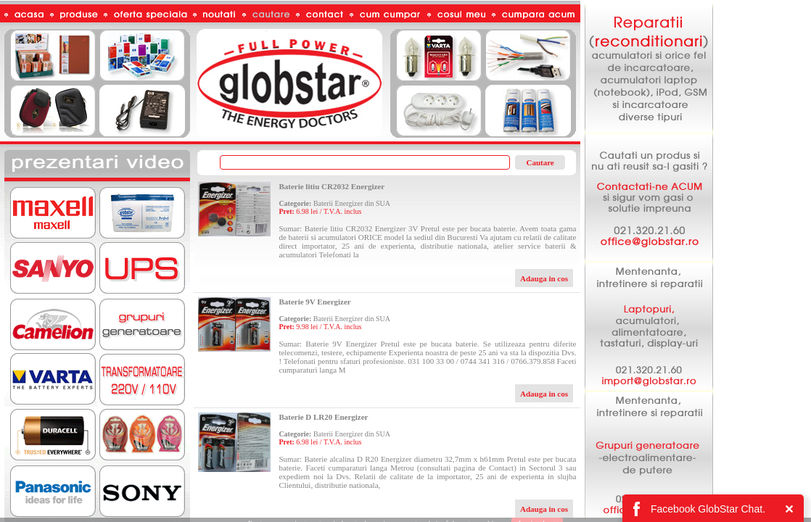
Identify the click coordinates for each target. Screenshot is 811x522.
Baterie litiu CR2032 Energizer (331, 186)
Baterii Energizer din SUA (351, 203)
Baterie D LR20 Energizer (323, 417)
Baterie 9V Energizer (314, 301)
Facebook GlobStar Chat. (708, 509)
